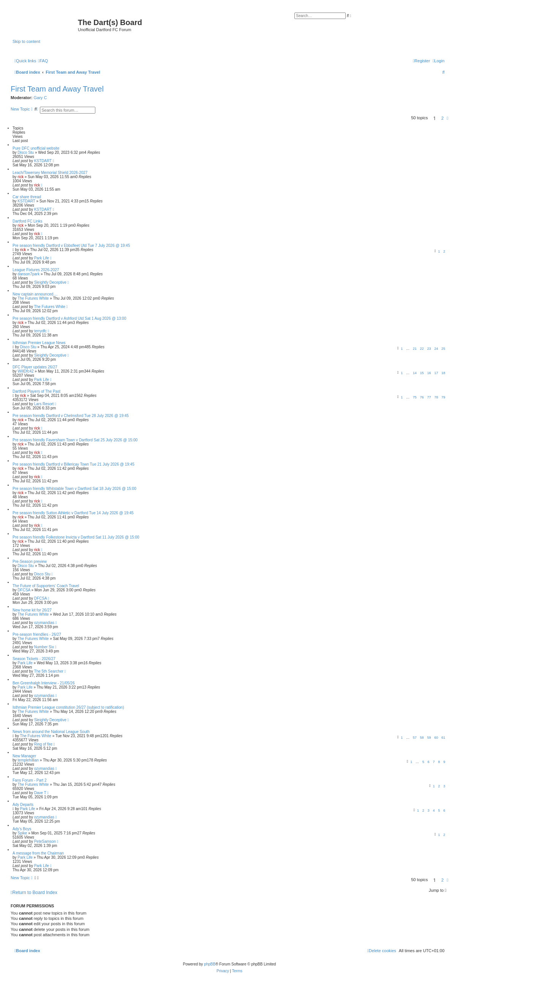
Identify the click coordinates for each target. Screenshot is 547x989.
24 (436, 349)
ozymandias (44, 623)
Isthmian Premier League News (39, 343)
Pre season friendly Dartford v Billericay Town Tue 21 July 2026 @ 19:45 (73, 464)
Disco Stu (25, 152)
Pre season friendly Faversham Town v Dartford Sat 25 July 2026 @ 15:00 (75, 440)
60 (436, 737)
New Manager (24, 756)
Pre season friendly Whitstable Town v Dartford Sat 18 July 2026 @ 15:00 (74, 489)
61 (443, 737)
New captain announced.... (35, 294)
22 (422, 349)
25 (443, 349)
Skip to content (26, 41)
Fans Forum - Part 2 (29, 780)
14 (415, 373)
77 (429, 397)
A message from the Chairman (38, 853)
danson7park (28, 274)
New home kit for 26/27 (32, 610)
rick (20, 177)
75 (415, 397)
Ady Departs (23, 805)
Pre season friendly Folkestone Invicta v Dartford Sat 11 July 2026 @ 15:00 (76, 537)
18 (443, 373)
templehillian (28, 760)
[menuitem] (43, 60)
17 (436, 373)
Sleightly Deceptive (50, 282)
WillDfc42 (25, 371)
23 (429, 349)
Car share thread (27, 197)
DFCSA (23, 590)
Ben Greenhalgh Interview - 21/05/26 (43, 683)
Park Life (41, 258)
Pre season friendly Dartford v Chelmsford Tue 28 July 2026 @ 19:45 (71, 416)
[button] (447, 118)
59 (429, 737)
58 (422, 737)
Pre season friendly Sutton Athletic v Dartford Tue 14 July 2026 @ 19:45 (73, 513)
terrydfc (40, 331)
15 (422, 373)
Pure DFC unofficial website (36, 148)
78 (436, 397)
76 (422, 397)
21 (415, 349)
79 (443, 397)
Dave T (40, 793)
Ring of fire (43, 744)
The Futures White (33, 298)
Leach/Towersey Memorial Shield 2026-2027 (50, 173)
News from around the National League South (51, 732)
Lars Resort (44, 404)
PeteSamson (45, 841)
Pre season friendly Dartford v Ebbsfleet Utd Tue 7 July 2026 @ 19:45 (71, 245)
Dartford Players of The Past (36, 391)
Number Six (44, 647)
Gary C (40, 97)
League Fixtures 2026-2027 (36, 270)
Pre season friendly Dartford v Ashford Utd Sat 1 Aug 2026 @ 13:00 (69, 318)
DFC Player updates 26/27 (35, 367)
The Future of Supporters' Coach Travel (46, 586)
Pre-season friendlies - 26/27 (37, 634)
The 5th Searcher (48, 671)
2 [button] (442, 118)
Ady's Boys (22, 829)
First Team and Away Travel (57, 89)
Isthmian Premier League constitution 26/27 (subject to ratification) (68, 707)
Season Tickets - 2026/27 (34, 659)
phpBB (209, 964)
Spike (22, 833)
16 (429, 373)
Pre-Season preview (30, 561)
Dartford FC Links (27, 221)
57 (415, 737)
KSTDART (43, 161)
